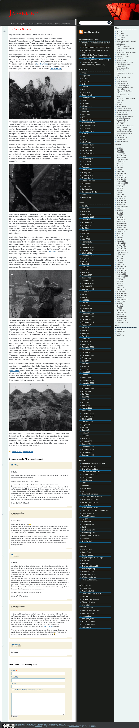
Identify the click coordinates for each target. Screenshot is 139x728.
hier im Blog (48, 626)
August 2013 (86, 225)
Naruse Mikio (87, 150)
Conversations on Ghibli (91, 472)
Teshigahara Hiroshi (89, 192)
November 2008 (88, 383)
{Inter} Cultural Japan (90, 580)
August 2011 (86, 292)
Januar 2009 (86, 378)
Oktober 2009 (87, 353)
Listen (84, 139)
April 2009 (85, 369)
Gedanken (86, 92)
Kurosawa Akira (17, 452)
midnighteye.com (88, 619)
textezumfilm (86, 627)
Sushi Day (86, 561)
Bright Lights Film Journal (91, 594)
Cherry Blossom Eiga (90, 469)
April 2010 (85, 336)
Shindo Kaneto (87, 178)
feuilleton (85, 486)
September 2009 (88, 355)
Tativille (84, 527)
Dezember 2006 (88, 447)
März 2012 (86, 272)
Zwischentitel (87, 541)
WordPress (120, 335)
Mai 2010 (85, 333)
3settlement (15, 644)
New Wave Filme (88, 153)
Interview (85, 112)
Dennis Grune (87, 477)
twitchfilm (85, 538)
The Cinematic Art (88, 530)
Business (85, 81)
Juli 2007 (85, 427)
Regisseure (86, 167)
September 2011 (88, 289)
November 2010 (88, 317)
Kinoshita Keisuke (88, 123)
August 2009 (86, 358)
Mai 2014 (85, 209)
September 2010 (88, 322)
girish (84, 491)
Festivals (85, 87)
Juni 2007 (85, 430)
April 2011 (85, 303)
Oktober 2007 (87, 419)
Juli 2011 (85, 294)
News (84, 156)
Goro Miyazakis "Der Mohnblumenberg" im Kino (92, 63)
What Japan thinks (89, 577)
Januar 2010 (86, 344)
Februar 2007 (87, 441)
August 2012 (86, 259)
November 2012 (88, 250)
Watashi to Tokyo (88, 574)
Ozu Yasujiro (86, 161)
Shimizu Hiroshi (87, 175)
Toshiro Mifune (55, 69)
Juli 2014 (85, 206)
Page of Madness (88, 516)
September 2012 (88, 256)
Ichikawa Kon (87, 106)
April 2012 (85, 270)
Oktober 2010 (87, 319)
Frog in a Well (87, 549)
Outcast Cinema (88, 513)
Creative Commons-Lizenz (50, 724)
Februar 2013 (87, 242)
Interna (84, 109)
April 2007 (85, 436)
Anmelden (120, 329)
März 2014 (86, 211)
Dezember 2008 (88, 380)
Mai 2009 (85, 366)
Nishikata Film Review (90, 508)
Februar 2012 (87, 275)
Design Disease (74, 726)
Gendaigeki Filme (88, 98)
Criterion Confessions (90, 475)
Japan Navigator (88, 555)
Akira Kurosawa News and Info (93, 463)
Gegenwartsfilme (88, 95)
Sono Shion (86, 184)
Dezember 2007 (88, 414)
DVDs (84, 84)
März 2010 (86, 339)
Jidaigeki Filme (28, 452)
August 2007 (86, 425)
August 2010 (86, 325)
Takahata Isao (87, 189)
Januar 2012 (86, 278)
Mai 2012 (85, 267)
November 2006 (88, 450)
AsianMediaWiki (88, 591)
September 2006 (88, 455)
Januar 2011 (86, 311)
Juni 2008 (85, 397)
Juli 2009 (85, 361)
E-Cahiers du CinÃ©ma (90, 599)
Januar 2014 (86, 214)
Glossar (85, 101)
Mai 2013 (85, 234)
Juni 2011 (85, 297)
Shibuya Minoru (87, 173)
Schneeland (86, 522)
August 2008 (86, 391)
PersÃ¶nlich (86, 164)
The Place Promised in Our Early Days (96, 43)
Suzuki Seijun (87, 186)
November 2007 (88, 416)
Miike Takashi (87, 142)
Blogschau (86, 76)
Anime (84, 73)
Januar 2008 (86, 411)
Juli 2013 (85, 228)
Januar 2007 (86, 444)
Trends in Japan (88, 572)
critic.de (85, 597)
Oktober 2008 (87, 386)
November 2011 (88, 283)
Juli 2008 (85, 394)
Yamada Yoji (86, 197)
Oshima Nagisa (87, 159)
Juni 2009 (85, 364)
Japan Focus (87, 552)
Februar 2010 (87, 342)
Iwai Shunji (86, 114)
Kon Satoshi (86, 128)
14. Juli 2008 (15, 466)
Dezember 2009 (88, 347)
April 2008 (85, 402)
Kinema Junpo (87, 616)
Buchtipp (85, 78)
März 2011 (86, 306)
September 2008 (88, 389)
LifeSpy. (93, 726)
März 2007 (86, 438)
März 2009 (86, 372)
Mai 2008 (85, 400)
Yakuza (84, 195)
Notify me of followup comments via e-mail (29, 690)
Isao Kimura (14, 371)
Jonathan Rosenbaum (90, 494)
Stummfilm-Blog (88, 524)
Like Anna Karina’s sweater (92, 497)
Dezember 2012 (88, 247)
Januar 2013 (86, 245)
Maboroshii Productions (90, 499)
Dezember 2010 (88, 314)
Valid (121, 331)
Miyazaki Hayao (88, 145)
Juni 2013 (85, 231)
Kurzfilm (85, 134)
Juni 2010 (85, 330)
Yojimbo (52, 251)
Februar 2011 (87, 308)
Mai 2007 (85, 433)
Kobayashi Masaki (88, 126)
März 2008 (86, 405)
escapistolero (87, 480)
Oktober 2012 (87, 253)
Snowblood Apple (88, 624)
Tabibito (85, 563)
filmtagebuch (86, 488)
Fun (83, 90)
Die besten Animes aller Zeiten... (94, 48)
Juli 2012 (85, 261)
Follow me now (87, 608)
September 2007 (88, 422)
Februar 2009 (87, 375)
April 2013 (85, 236)
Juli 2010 (85, 328)
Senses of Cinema (89, 622)
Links (84, 137)
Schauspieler (87, 170)
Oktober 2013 (87, 220)
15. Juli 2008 (15, 556)
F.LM (84, 483)
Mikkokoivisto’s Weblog (90, 502)
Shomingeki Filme (88, 181)
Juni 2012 (85, 264)
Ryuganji (85, 519)
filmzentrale (86, 605)
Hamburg (85, 103)
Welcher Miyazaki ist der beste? (93, 60)
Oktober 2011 (87, 286)
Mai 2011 (85, 300)
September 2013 (88, 223)
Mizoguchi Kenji (88, 148)
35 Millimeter (86, 588)
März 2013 (86, 239)
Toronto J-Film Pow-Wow (91, 535)
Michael (14, 464)
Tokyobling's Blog (88, 569)
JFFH (84, 117)
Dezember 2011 (88, 281)
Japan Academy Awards (91, 610)
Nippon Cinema (87, 505)
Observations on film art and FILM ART (96, 511)
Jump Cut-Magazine (89, 613)
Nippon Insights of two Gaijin (92, 558)
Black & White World (89, 466)
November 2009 (88, 350)
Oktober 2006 (87, 452)
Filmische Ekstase (88, 602)
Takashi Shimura (42, 64)
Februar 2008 (87, 408)
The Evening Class (89, 533)
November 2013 (88, 217)
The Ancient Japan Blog (91, 566)
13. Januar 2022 (16, 646)
